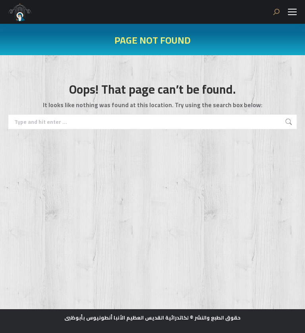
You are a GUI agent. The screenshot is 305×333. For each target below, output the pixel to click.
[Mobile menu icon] (292, 12)
